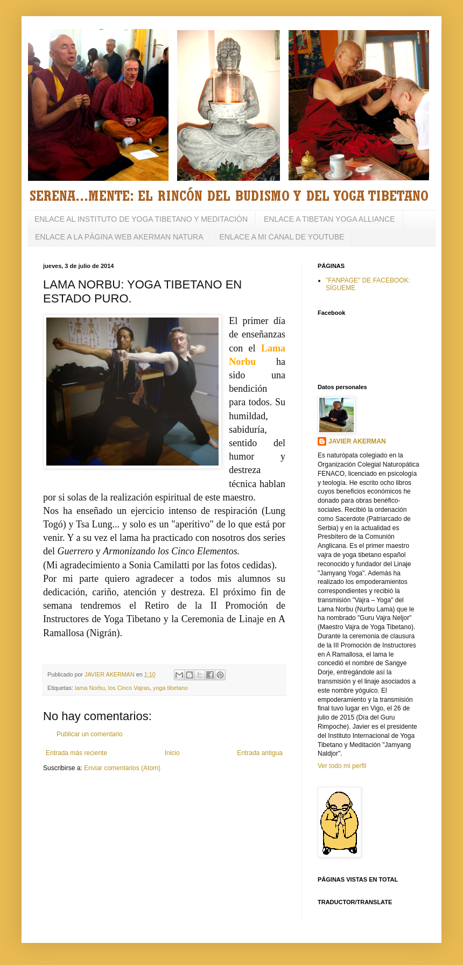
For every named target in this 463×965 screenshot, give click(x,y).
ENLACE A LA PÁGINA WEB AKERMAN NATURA (119, 237)
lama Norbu (90, 688)
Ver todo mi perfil (342, 766)
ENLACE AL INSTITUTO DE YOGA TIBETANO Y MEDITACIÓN (141, 219)
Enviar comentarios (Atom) (122, 768)
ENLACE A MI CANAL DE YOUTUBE (282, 237)
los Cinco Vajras (129, 688)
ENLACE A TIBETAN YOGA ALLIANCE (329, 219)
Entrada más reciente (76, 753)
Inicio (172, 753)
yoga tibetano (170, 688)
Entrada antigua (260, 753)
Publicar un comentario (90, 734)
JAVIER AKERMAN (357, 441)
